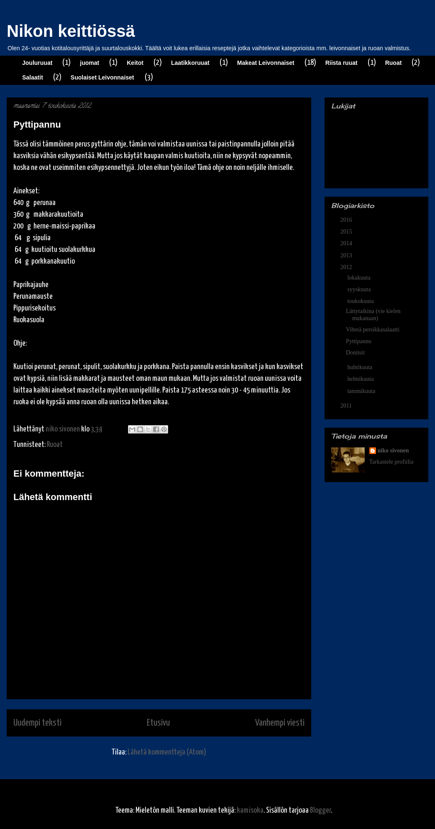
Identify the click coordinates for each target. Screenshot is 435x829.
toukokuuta (361, 301)
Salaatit (32, 77)
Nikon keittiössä (71, 31)
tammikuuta (361, 391)
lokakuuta (359, 278)
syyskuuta (359, 289)
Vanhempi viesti (279, 723)
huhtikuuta (360, 367)
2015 (347, 231)
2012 (347, 267)
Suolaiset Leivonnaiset (102, 77)
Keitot (135, 62)
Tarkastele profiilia (391, 462)
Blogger (320, 810)
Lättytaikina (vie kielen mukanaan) (373, 314)
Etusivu (158, 723)
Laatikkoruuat (190, 62)
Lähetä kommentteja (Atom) (167, 752)
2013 (347, 255)
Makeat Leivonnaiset (265, 62)
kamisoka (250, 810)
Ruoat (393, 62)
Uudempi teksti (37, 723)
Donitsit (355, 352)
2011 (346, 406)
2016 (347, 220)
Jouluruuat (37, 62)
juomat (89, 62)
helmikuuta (361, 379)
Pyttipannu (358, 341)
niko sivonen (393, 450)
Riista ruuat (341, 62)
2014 (347, 243)
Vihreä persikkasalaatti (372, 329)
